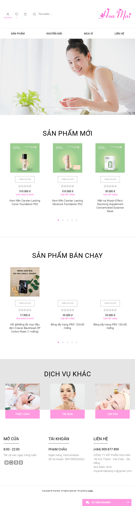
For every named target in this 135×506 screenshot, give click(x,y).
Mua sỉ (88, 33)
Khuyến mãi (54, 33)
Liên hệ (119, 33)
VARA (90, 492)
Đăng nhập (8, 17)
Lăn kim (112, 415)
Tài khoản (59, 440)
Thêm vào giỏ (25, 179)
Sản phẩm (18, 33)
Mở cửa (11, 440)
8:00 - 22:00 (12, 450)
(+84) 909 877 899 (106, 450)
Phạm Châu (58, 450)
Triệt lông (22, 415)
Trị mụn (67, 415)
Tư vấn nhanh (101, 502)
